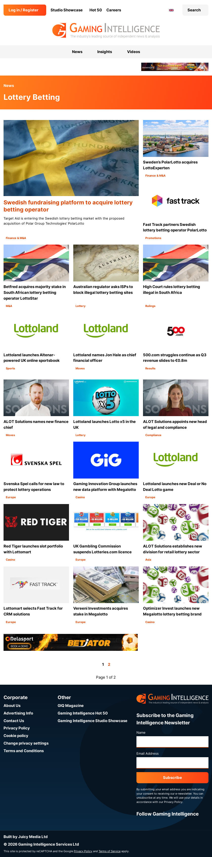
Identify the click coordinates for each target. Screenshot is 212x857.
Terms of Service (110, 851)
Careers (113, 10)
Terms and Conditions (24, 750)
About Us (12, 705)
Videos (133, 51)
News (9, 85)
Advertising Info (18, 713)
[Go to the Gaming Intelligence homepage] (106, 30)
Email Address (147, 753)
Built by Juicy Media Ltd (26, 836)
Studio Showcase (67, 10)
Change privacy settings (26, 743)
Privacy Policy (17, 728)
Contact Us (14, 720)
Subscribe (172, 777)
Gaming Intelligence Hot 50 (83, 713)
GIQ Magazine (71, 705)
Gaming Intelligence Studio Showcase (92, 720)
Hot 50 (95, 10)
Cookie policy (16, 735)
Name (141, 732)
